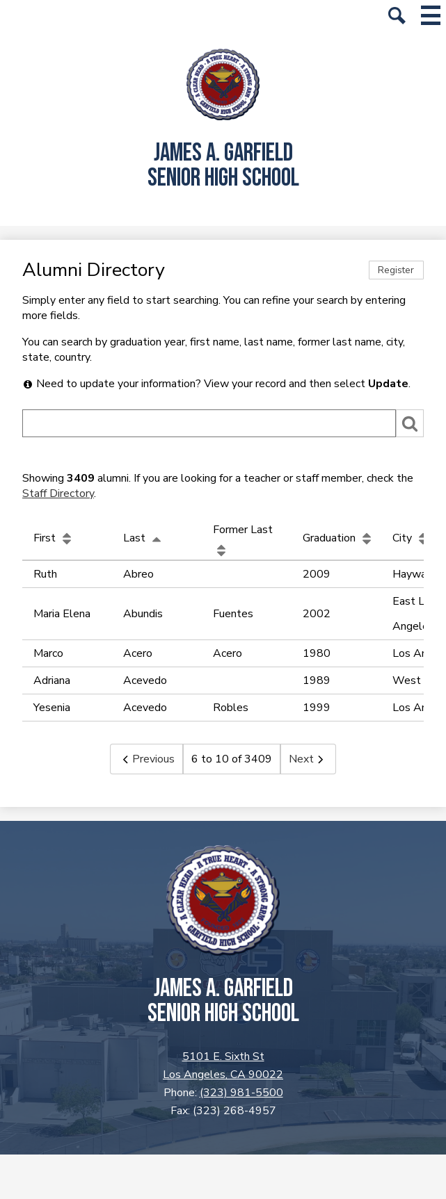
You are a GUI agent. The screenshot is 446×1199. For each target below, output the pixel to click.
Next (308, 759)
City (411, 538)
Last (144, 538)
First (54, 538)
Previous (146, 759)
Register (396, 270)
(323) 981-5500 (241, 1092)
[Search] (209, 423)
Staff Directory (58, 493)
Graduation (339, 538)
